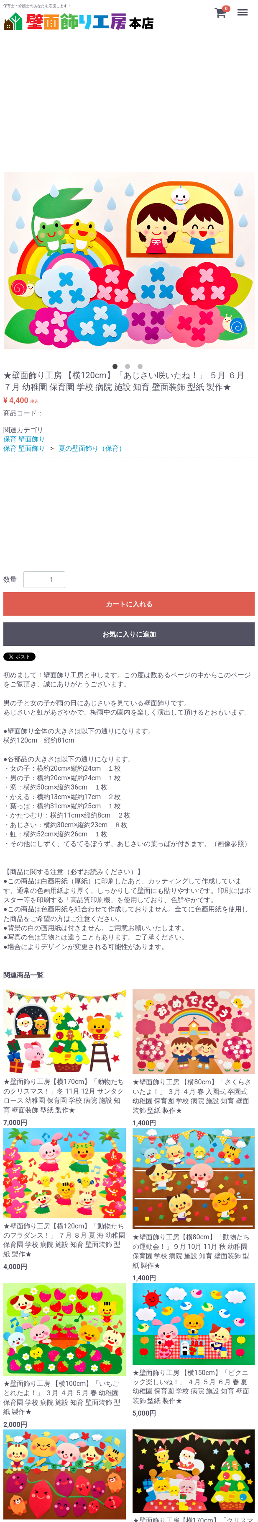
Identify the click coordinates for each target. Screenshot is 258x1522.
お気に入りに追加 (129, 635)
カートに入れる (129, 605)
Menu (243, 8)
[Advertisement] (129, 91)
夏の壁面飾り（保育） (92, 449)
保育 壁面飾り (24, 439)
